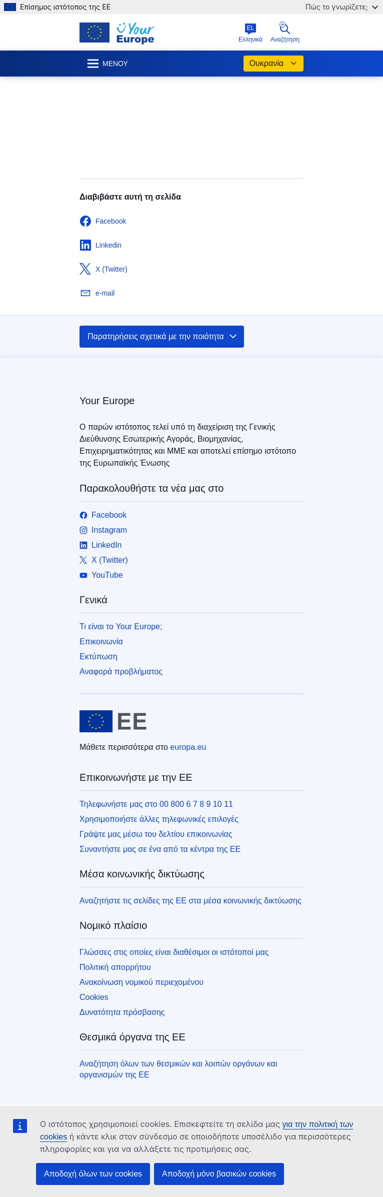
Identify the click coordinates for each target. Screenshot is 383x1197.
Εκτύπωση (99, 656)
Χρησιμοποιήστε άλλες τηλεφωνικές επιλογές (159, 819)
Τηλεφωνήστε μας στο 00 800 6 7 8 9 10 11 (156, 804)
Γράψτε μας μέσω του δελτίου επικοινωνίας (156, 834)
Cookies (94, 997)
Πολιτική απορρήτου (115, 967)
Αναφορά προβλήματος (121, 671)
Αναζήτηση (285, 32)
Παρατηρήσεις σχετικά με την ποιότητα (163, 337)
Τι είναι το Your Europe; (121, 626)
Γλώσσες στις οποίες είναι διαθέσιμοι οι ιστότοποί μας (174, 952)
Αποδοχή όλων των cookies (93, 1173)
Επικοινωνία (101, 641)
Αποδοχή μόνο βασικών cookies (219, 1173)
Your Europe (107, 400)
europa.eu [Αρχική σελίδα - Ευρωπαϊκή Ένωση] (188, 747)
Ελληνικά (251, 33)
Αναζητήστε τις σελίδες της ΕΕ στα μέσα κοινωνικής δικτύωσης (191, 900)
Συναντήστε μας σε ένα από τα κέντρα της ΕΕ (160, 849)
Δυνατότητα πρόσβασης (122, 1012)
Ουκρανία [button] (274, 64)
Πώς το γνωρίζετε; (342, 7)
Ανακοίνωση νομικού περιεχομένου (142, 982)
